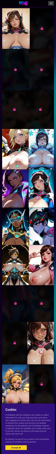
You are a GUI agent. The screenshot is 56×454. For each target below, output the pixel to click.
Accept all (16, 447)
